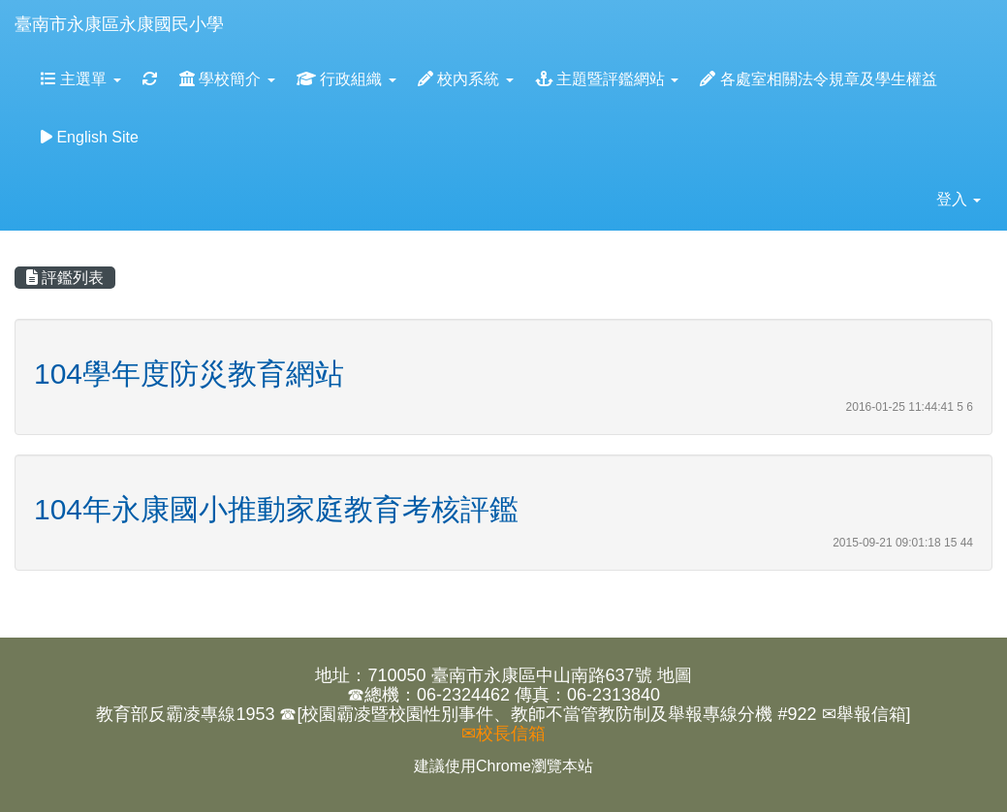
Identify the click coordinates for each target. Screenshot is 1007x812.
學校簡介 (227, 79)
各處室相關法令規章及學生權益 (818, 79)
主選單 (81, 79)
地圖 (674, 675)
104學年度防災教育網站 (189, 374)
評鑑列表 (65, 277)
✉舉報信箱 (864, 714)
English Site (90, 137)
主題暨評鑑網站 (607, 79)
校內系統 (466, 79)
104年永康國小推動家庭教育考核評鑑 (276, 509)
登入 (958, 199)
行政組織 (346, 79)
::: (242, 6)
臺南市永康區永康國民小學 (119, 24)
